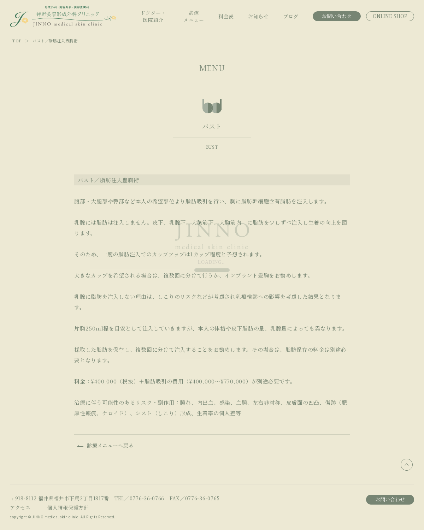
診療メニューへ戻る (110, 445)
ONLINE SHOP (390, 15)
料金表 (226, 16)
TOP (17, 40)
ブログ (291, 16)
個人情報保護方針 (68, 507)
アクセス (20, 507)
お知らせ (258, 16)
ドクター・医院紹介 (153, 16)
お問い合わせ (337, 15)
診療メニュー (193, 16)
